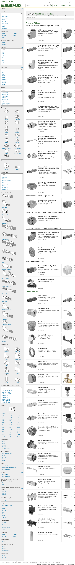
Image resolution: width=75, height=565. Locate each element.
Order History (66, 5)
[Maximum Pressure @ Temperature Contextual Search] (12, 388)
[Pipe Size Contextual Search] (12, 49)
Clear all (21, 8)
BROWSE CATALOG (7, 1)
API (49, 562)
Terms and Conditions (60, 564)
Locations (8, 562)
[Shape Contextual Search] (12, 90)
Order (54, 5)
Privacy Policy (71, 564)
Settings (58, 562)
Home (2, 562)
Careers (19, 562)
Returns (14, 562)
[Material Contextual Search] (12, 14)
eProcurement (43, 562)
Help (53, 562)
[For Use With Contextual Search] (12, 174)
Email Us (62, 2)
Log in (70, 2)
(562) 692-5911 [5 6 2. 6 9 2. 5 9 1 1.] (53, 2)
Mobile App (25, 562)
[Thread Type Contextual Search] (12, 70)
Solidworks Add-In (34, 562)
